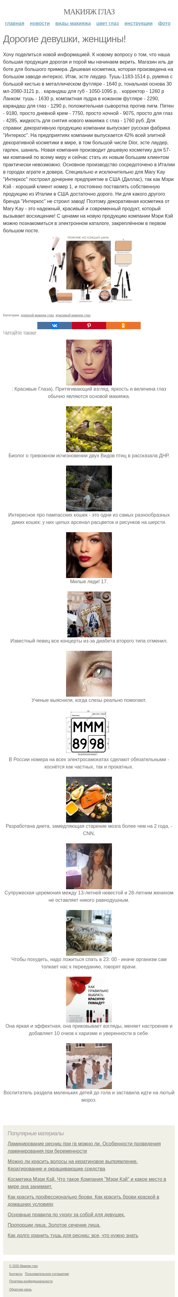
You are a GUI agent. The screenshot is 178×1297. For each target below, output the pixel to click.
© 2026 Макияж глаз (23, 1266)
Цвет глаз (107, 23)
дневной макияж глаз (37, 315)
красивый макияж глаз (73, 315)
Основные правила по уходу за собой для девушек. (66, 1214)
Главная (14, 23)
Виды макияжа (73, 23)
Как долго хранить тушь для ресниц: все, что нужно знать (73, 1235)
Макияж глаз (89, 11)
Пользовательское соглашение (47, 1274)
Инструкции (138, 23)
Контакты (15, 1274)
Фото (164, 23)
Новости (40, 23)
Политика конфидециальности (31, 1281)
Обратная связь (20, 1289)
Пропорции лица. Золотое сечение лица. (54, 1225)
